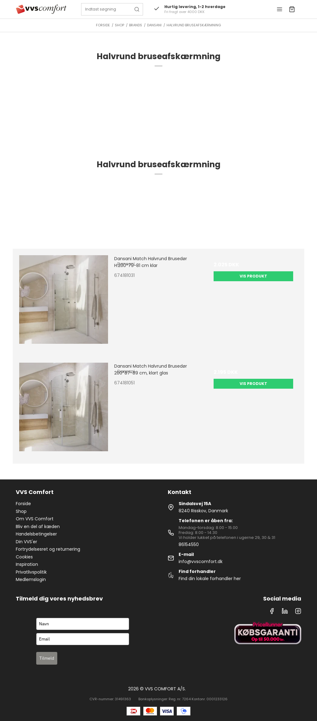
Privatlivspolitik (31, 572)
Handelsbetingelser (36, 534)
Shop (21, 511)
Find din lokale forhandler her (210, 578)
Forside (23, 503)
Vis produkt (253, 276)
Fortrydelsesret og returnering (48, 549)
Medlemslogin (31, 579)
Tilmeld (46, 658)
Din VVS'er (26, 542)
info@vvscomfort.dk (201, 561)
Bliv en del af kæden (38, 526)
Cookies (24, 557)
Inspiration (27, 564)
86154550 (189, 544)
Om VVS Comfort (35, 519)
